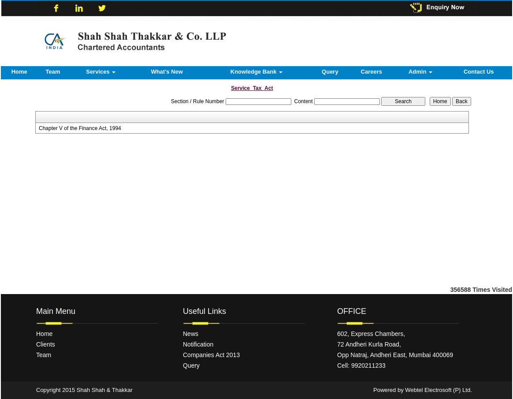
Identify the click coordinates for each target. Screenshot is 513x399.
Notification (198, 344)
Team (53, 71)
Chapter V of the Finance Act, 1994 (80, 128)
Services (100, 71)
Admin (420, 71)
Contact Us (479, 71)
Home (19, 71)
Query (330, 71)
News (190, 333)
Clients (45, 344)
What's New (166, 71)
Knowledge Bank (256, 71)
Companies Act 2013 (211, 354)
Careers (371, 71)
